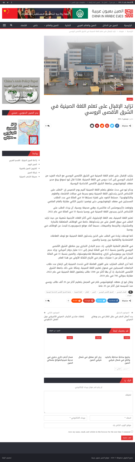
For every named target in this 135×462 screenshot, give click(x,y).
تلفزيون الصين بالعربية (28, 168)
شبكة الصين (32, 172)
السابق (126, 368)
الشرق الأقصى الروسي (106, 292)
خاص (35, 25)
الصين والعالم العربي (86, 25)
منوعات (130, 99)
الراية (4, 457)
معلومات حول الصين (78, 2)
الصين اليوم (32, 164)
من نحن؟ (112, 2)
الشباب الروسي (121, 292)
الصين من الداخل (110, 25)
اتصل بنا (104, 2)
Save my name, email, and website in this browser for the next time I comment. (99, 431)
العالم (87, 292)
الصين (94, 292)
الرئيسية (128, 25)
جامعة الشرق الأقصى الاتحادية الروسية (58, 292)
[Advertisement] (88, 149)
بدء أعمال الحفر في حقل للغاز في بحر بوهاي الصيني (112, 317)
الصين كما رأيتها (94, 2)
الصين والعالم (52, 25)
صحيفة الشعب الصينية (28, 176)
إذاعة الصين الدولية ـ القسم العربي (23, 160)
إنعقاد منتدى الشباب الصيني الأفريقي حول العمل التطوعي (64, 317)
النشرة (68, 25)
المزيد (24, 25)
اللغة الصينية (78, 292)
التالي (118, 368)
